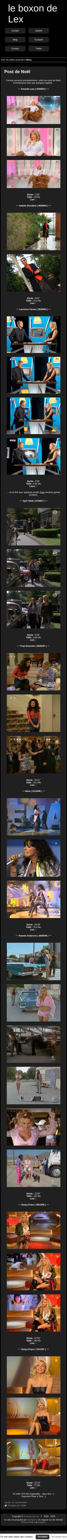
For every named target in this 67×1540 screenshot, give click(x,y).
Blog (15, 39)
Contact (15, 48)
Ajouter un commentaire (15, 1502)
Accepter (43, 1536)
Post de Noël (17, 71)
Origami (42, 1522)
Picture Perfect (28, 1522)
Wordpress (32, 1520)
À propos (38, 39)
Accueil (15, 30)
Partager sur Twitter (17, 1505)
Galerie (38, 30)
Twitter (39, 48)
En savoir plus (59, 1536)
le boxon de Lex (31, 1516)
